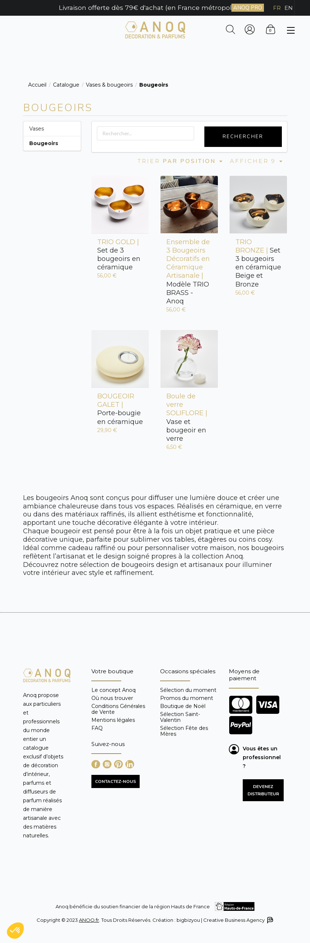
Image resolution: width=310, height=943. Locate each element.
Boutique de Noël (182, 706)
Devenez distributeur (263, 790)
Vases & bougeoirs (109, 84)
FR (277, 7)
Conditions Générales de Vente (118, 709)
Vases (36, 128)
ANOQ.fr (89, 920)
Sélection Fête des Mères (184, 731)
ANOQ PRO (247, 7)
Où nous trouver (112, 698)
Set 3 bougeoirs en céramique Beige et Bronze (258, 263)
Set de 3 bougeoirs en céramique (118, 254)
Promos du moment (186, 698)
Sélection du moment (188, 690)
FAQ (97, 728)
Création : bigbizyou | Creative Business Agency (212, 920)
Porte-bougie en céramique (120, 408)
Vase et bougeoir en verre (186, 417)
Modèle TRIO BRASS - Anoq (188, 271)
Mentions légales (113, 720)
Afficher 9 (256, 161)
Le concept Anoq (113, 690)
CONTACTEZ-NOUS (115, 781)
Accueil (37, 84)
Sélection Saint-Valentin (180, 717)
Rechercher (243, 136)
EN (288, 7)
